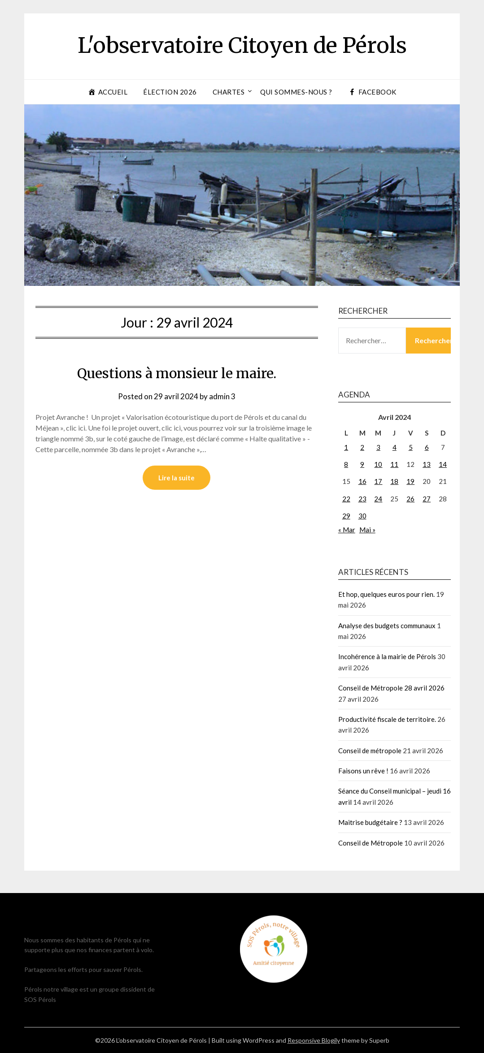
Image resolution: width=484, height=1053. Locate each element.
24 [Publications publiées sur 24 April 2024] (378, 499)
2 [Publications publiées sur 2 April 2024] (362, 447)
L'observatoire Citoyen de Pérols (242, 45)
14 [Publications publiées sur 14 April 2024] (443, 464)
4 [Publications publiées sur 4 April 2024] (394, 447)
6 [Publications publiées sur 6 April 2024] (427, 447)
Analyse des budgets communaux (387, 625)
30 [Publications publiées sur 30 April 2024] (362, 516)
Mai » (367, 530)
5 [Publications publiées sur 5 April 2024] (411, 447)
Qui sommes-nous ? (296, 92)
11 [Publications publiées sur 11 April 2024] (394, 464)
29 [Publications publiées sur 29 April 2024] (346, 516)
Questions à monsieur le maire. (176, 373)
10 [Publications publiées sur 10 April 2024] (378, 464)
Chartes (229, 92)
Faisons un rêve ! (363, 771)
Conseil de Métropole (370, 843)
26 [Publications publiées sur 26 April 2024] (410, 499)
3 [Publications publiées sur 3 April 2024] (378, 447)
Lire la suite (176, 478)
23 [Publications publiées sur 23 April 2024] (362, 499)
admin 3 (222, 396)
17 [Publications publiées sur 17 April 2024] (378, 481)
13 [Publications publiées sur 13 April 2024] (427, 464)
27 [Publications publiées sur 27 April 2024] (427, 499)
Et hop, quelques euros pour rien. (386, 594)
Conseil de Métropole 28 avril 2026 (391, 688)
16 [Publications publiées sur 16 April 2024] (362, 481)
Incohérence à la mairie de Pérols (387, 656)
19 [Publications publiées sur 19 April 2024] (410, 481)
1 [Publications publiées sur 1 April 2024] (346, 447)
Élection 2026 (170, 92)
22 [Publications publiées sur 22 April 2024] (346, 499)
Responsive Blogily (314, 1040)
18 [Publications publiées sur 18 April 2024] (394, 481)
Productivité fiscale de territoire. (387, 719)
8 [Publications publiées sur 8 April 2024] (346, 464)
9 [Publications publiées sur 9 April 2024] (362, 464)
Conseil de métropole (369, 751)
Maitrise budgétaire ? (370, 822)
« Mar (346, 530)
